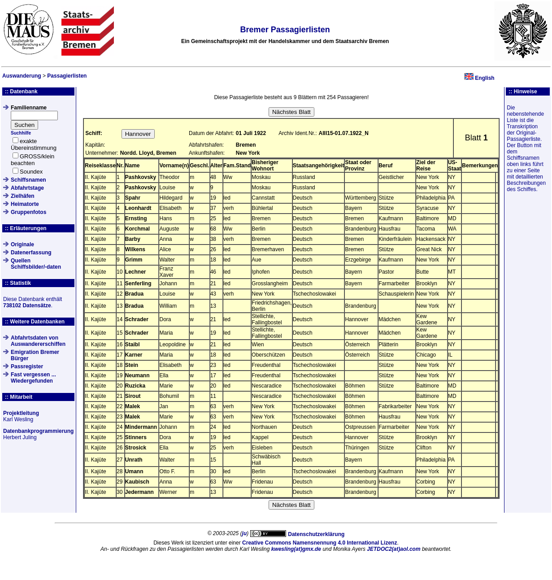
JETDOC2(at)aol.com (393, 549)
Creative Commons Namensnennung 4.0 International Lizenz (319, 543)
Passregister (27, 366)
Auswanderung (21, 76)
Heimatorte (25, 204)
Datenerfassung (31, 252)
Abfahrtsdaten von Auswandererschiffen (38, 341)
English (484, 78)
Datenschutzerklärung (316, 534)
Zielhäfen (23, 196)
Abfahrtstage (27, 188)
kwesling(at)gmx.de (296, 549)
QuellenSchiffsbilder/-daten (36, 263)
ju (244, 533)
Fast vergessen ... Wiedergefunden (33, 377)
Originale (22, 244)
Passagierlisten (67, 76)
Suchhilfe (21, 133)
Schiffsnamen (28, 180)
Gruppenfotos (28, 212)
